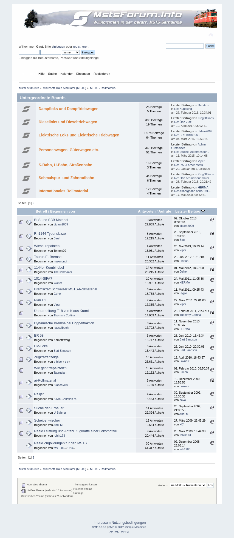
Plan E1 (40, 300)
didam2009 (205, 131)
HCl (181, 424)
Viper (201, 161)
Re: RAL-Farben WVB (188, 165)
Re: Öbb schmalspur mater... (192, 178)
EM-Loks (40, 346)
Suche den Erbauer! (49, 408)
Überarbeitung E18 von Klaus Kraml (61, 311)
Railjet (39, 394)
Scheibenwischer (47, 420)
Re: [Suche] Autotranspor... (191, 151)
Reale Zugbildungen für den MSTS (60, 443)
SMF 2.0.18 (99, 526)
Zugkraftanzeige (46, 357)
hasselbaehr (62, 327)
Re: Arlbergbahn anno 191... (192, 191)
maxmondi (60, 261)
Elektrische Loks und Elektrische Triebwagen (79, 135)
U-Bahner (60, 412)
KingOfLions (206, 118)
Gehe (183, 271)
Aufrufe (165, 211)
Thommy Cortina (64, 315)
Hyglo (183, 293)
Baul (57, 238)
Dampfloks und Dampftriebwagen (68, 109)
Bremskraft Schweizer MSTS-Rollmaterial (65, 289)
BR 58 (39, 335)
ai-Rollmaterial (45, 380)
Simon (183, 372)
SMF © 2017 (116, 526)
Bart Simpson (188, 339)
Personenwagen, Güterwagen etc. (69, 150)
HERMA (203, 187)
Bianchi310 (61, 385)
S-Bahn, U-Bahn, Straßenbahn (65, 165)
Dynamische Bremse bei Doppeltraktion (64, 323)
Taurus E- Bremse (47, 257)
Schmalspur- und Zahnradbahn (66, 178)
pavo (182, 400)
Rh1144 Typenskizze (50, 234)
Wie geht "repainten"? (50, 368)
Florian (183, 260)
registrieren (80, 46)
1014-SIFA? (43, 279)
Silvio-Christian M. (65, 398)
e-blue (58, 361)
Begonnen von (62, 211)
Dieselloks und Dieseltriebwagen (68, 122)
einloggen (58, 46)
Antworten (147, 211)
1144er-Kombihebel (49, 268)
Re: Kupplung (183, 108)
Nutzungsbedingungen (129, 523)
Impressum (102, 523)
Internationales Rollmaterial (63, 191)
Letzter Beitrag (190, 211)
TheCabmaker (62, 272)
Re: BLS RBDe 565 (186, 135)
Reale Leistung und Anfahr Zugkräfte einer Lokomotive (75, 431)
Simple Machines (135, 526)
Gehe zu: (163, 485)
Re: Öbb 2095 (183, 122)
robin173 (59, 435)
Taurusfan (59, 372)
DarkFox (203, 105)
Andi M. (184, 414)
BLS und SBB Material (51, 220)
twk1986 (59, 448)
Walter (58, 283)
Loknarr (184, 361)
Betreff (41, 211)
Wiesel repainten (47, 246)
